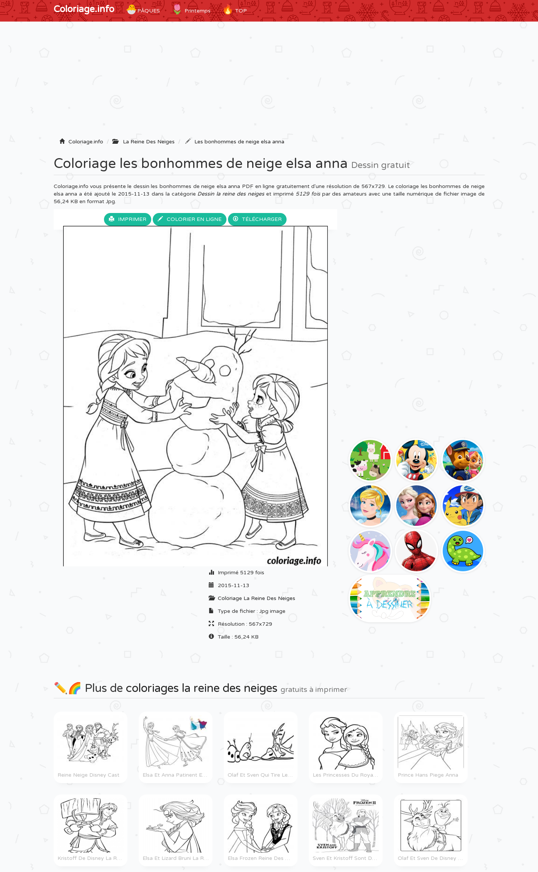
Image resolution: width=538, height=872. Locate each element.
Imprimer (127, 219)
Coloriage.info (84, 9)
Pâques (143, 9)
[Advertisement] (269, 82)
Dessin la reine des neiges (230, 194)
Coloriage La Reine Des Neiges (256, 598)
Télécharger (257, 219)
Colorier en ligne (190, 219)
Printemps (191, 9)
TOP (234, 9)
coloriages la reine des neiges (202, 688)
